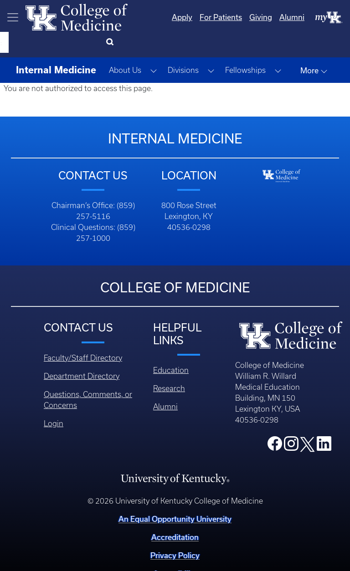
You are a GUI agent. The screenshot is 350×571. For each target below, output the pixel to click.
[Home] (77, 16)
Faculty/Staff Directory (83, 335)
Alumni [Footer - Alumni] (165, 384)
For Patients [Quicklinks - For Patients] (184, 17)
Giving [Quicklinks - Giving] (223, 17)
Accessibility (175, 550)
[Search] (331, 17)
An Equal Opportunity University (175, 496)
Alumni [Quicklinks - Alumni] (255, 17)
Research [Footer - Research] (169, 366)
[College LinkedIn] (324, 423)
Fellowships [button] (245, 47)
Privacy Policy (175, 532)
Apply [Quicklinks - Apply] (145, 17)
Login (53, 401)
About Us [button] (125, 47)
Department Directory (81, 353)
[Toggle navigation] (13, 17)
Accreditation (175, 514)
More (314, 47)
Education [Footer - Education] (171, 347)
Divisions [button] (183, 47)
